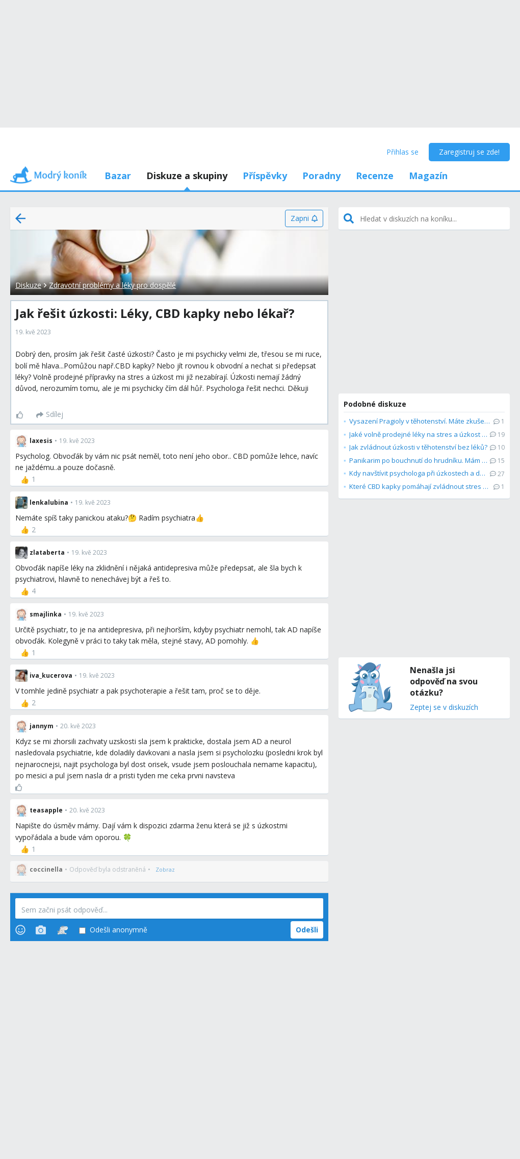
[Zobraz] (165, 869)
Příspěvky (265, 175)
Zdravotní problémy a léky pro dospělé (112, 285)
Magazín (428, 175)
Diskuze (28, 285)
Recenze (375, 175)
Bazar (118, 175)
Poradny (321, 175)
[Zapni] (304, 218)
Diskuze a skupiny (186, 175)
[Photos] (41, 930)
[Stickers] (62, 930)
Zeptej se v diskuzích (444, 707)
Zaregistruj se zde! (469, 152)
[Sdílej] (49, 415)
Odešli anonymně (113, 930)
